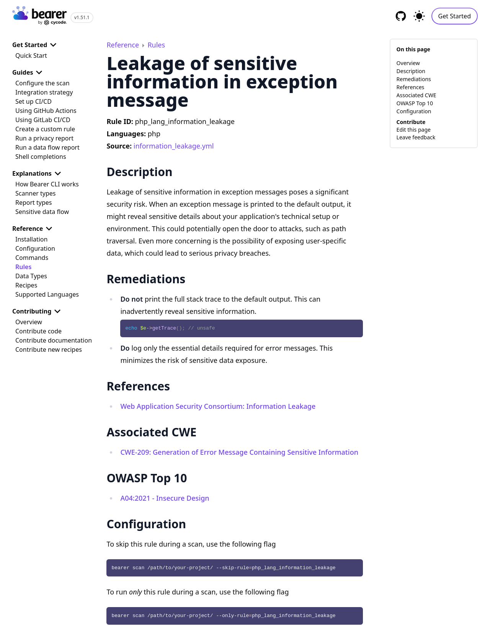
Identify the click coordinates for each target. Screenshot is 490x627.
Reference (33, 228)
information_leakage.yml (174, 145)
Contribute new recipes (48, 349)
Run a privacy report (44, 138)
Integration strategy (44, 92)
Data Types (31, 276)
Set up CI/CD (33, 101)
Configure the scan (42, 83)
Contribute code (38, 331)
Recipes (26, 285)
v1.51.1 (82, 17)
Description (411, 71)
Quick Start (31, 55)
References (411, 87)
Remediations (414, 79)
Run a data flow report (47, 147)
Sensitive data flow (42, 211)
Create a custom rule (45, 129)
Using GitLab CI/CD (42, 120)
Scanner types (35, 193)
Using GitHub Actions (46, 110)
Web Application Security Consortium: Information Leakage (217, 406)
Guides (28, 72)
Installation (31, 239)
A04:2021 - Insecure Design (164, 498)
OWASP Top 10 (415, 103)
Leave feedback (416, 137)
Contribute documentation (53, 340)
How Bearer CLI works (47, 184)
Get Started (454, 16)
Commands (31, 257)
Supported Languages (47, 294)
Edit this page (414, 129)
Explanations (38, 173)
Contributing (38, 311)
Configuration (35, 248)
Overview (28, 322)
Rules (23, 267)
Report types (33, 202)
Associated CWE (416, 95)
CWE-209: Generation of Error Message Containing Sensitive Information (239, 452)
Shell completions (40, 156)
